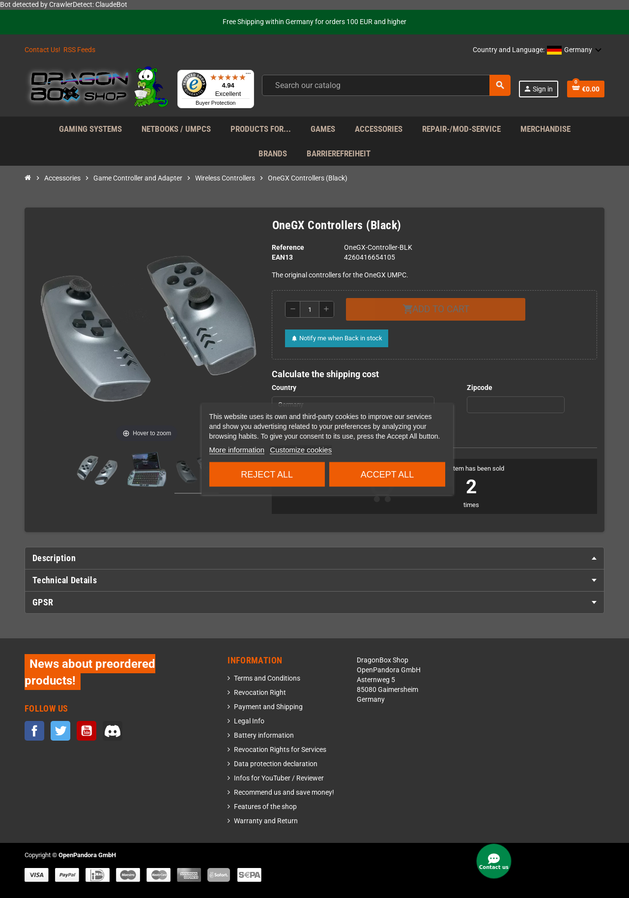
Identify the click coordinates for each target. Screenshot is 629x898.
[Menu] (248, 76)
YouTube (86, 731)
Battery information (264, 735)
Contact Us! (42, 50)
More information (237, 450)
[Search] (386, 85)
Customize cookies (301, 450)
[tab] (314, 558)
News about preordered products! (90, 672)
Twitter (60, 731)
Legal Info (249, 721)
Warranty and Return (266, 821)
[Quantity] (309, 309)
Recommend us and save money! (284, 792)
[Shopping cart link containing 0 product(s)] (585, 89)
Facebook (34, 731)
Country (284, 388)
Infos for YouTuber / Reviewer (279, 778)
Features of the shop (265, 807)
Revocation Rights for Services (280, 750)
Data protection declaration (275, 764)
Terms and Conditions (267, 678)
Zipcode (479, 388)
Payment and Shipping (268, 707)
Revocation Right (260, 692)
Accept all (387, 474)
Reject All (267, 474)
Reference (288, 247)
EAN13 (282, 257)
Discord (112, 731)
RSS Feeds (79, 50)
